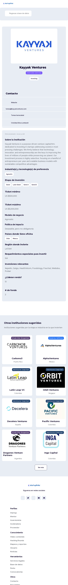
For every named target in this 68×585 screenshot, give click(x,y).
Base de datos (16, 565)
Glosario (13, 548)
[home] (8, 3)
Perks (12, 568)
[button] (64, 3)
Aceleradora (15, 524)
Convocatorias (16, 572)
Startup (13, 513)
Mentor (13, 517)
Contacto (14, 581)
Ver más (41, 467)
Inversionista (15, 520)
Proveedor (14, 528)
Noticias (13, 552)
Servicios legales (17, 561)
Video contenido (17, 537)
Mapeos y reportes (18, 544)
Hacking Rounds (17, 541)
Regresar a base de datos (19, 13)
